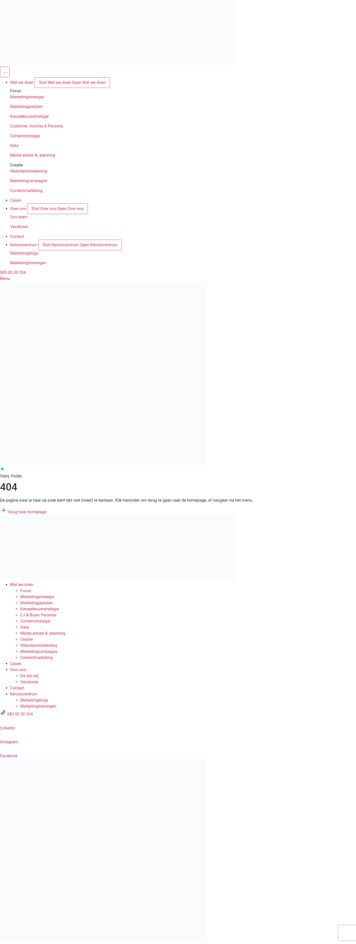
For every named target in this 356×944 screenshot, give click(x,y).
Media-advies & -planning (32, 155)
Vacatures (19, 226)
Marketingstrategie (27, 97)
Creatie (26, 639)
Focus (25, 590)
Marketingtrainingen (28, 262)
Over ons (18, 669)
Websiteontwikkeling (28, 171)
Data (14, 145)
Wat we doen (21, 584)
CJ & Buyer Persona (38, 615)
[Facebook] (3, 749)
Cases (15, 663)
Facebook (8, 755)
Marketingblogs (24, 253)
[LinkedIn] (3, 722)
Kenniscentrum (23, 694)
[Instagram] (3, 735)
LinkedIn (7, 728)
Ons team (19, 217)
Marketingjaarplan (26, 106)
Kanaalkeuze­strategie (39, 609)
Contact (17, 688)
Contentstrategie (25, 136)
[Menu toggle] (5, 72)
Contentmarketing (26, 190)
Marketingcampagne (28, 180)
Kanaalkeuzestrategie (29, 116)
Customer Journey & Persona (36, 126)
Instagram (9, 742)
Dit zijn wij (29, 675)
